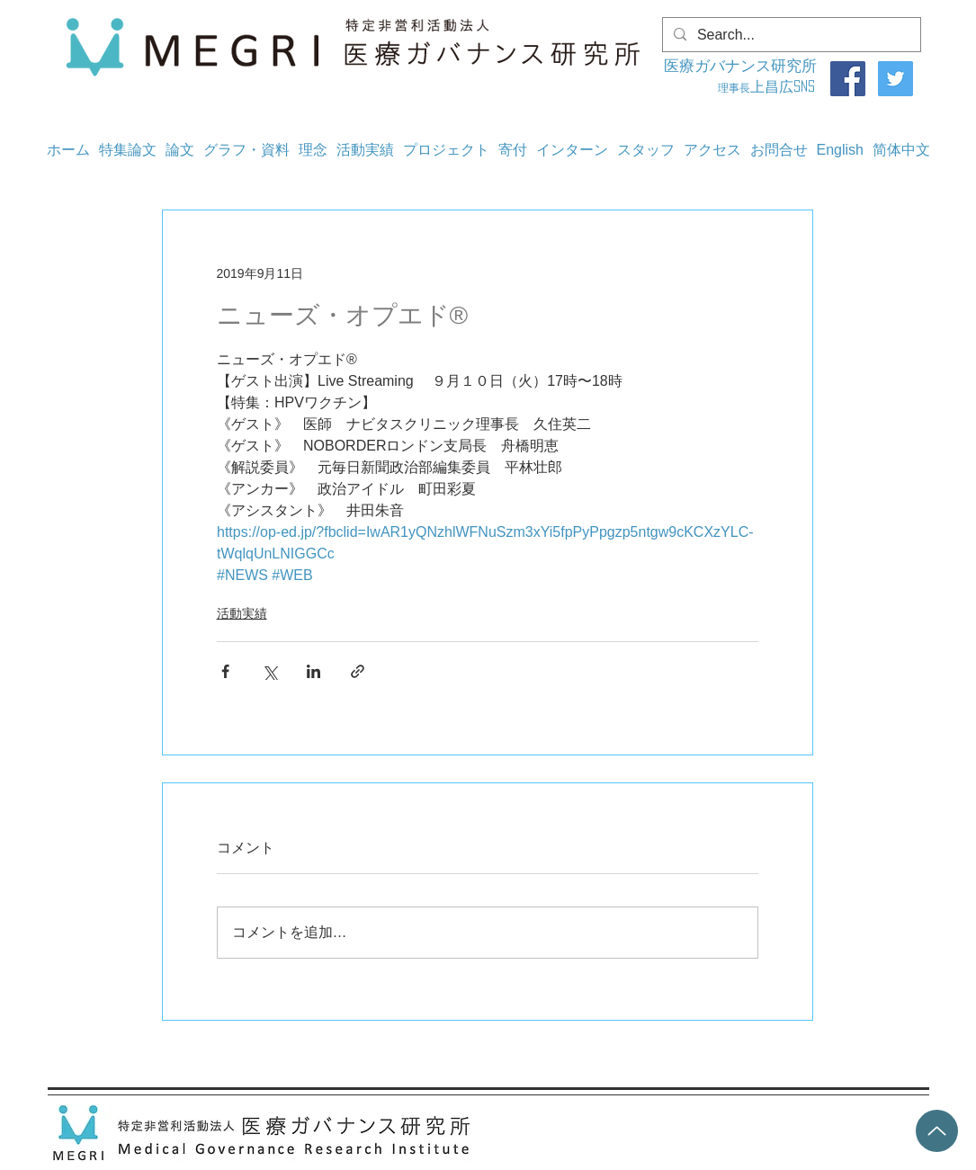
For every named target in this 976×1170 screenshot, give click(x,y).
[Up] (937, 1131)
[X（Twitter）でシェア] (269, 671)
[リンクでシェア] (357, 671)
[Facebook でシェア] (225, 671)
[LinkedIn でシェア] (313, 671)
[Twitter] (895, 78)
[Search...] (789, 35)
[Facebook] (847, 78)
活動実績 (242, 613)
